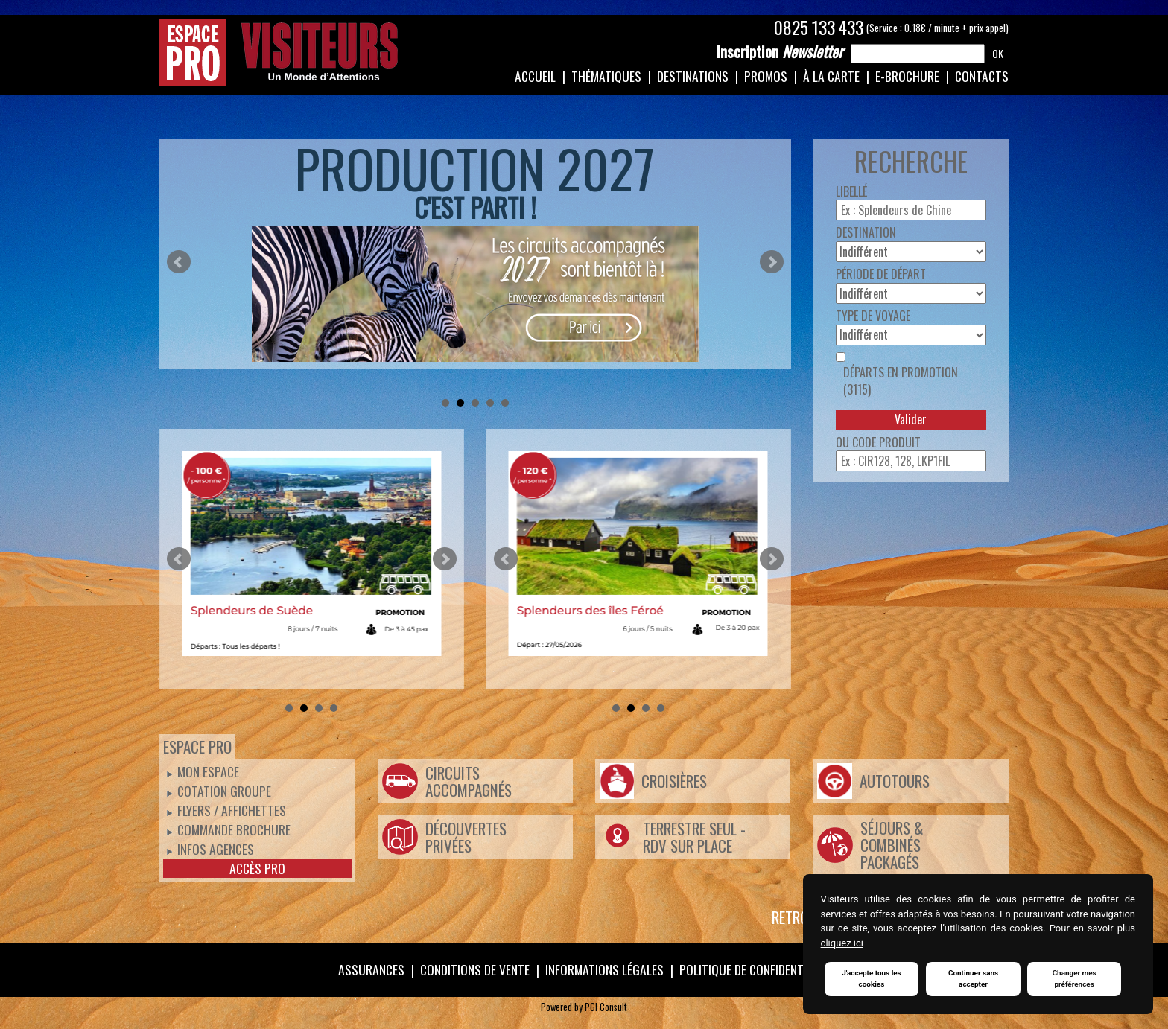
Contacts (982, 76)
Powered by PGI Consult (584, 1007)
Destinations (693, 76)
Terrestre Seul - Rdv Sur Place (694, 837)
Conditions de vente (475, 969)
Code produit (886, 442)
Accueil (535, 76)
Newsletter (780, 51)
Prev (179, 262)
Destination (866, 232)
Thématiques (606, 76)
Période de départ (881, 274)
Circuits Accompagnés (468, 781)
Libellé (851, 191)
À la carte (831, 76)
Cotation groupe (224, 790)
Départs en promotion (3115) (900, 381)
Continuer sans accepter (973, 979)
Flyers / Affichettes (231, 810)
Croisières (674, 780)
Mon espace (208, 771)
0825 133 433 (818, 27)
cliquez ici (842, 943)
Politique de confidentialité (756, 969)
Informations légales (604, 969)
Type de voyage (873, 316)
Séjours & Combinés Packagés (892, 844)
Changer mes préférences (1075, 979)
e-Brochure (907, 76)
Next (772, 262)
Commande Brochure (234, 829)
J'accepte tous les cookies (871, 979)
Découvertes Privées (466, 837)
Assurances (371, 969)
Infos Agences (215, 848)
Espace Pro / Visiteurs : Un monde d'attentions (279, 52)
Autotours (895, 780)
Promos (765, 76)
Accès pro (257, 868)
